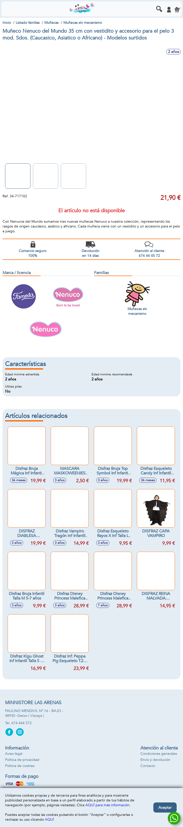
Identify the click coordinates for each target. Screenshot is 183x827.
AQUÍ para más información (107, 805)
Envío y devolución (155, 759)
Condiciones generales (158, 753)
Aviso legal (13, 753)
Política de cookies (19, 765)
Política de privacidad (22, 759)
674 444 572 (21, 723)
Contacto (147, 765)
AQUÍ (49, 819)
